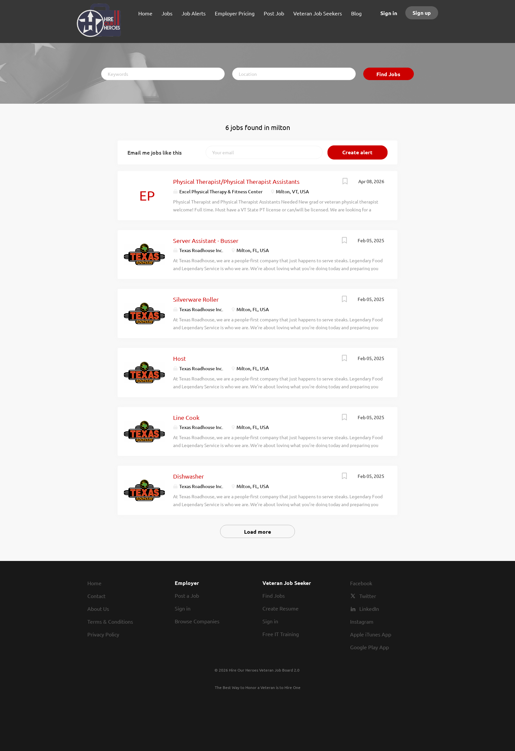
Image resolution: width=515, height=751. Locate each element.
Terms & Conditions (110, 621)
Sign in (388, 13)
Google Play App (369, 647)
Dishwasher (188, 476)
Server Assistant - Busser (205, 240)
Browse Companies (197, 621)
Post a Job (187, 595)
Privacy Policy (103, 634)
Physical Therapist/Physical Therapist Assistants (236, 181)
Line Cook (186, 417)
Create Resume (280, 608)
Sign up (422, 12)
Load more (257, 531)
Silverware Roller (196, 299)
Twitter (367, 595)
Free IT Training (280, 634)
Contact (96, 595)
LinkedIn (369, 608)
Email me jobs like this (154, 152)
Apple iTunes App (370, 634)
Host (179, 358)
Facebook (361, 583)
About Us (98, 608)
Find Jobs (388, 74)
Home (94, 583)
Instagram (361, 621)
